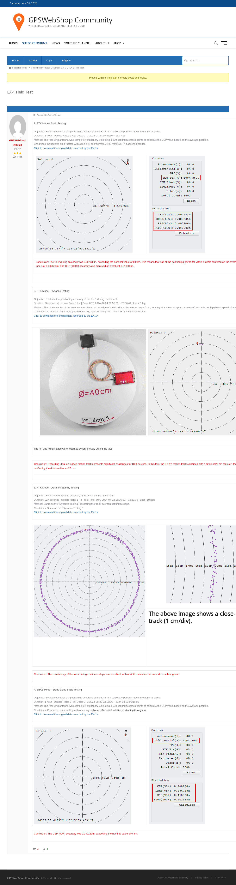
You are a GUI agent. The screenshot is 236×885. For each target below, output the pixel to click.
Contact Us (220, 877)
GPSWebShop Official (17, 143)
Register (66, 60)
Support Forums (34, 43)
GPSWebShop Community (70, 20)
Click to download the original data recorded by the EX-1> (66, 148)
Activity (33, 60)
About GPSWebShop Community (173, 877)
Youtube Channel (77, 43)
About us (102, 43)
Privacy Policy (201, 877)
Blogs (13, 43)
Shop (117, 43)
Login (49, 60)
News (56, 43)
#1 (34, 115)
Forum (16, 60)
